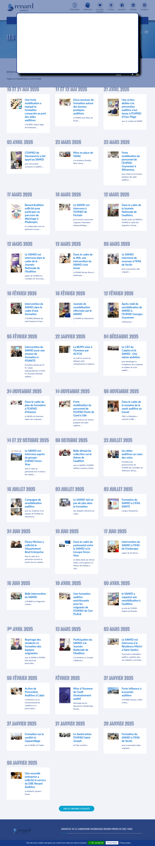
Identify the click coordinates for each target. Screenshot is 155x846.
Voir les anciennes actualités (76, 808)
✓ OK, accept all (96, 843)
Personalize (112, 843)
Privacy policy (125, 843)
